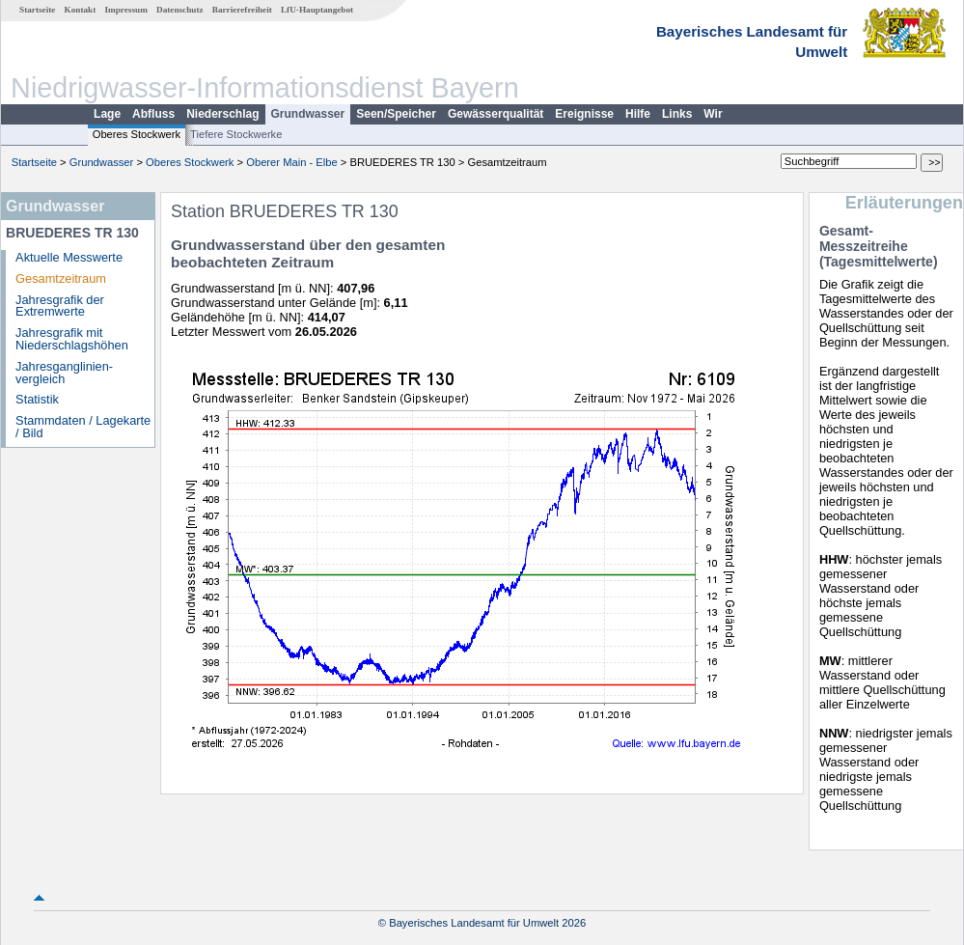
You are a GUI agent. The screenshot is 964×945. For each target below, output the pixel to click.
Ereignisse (584, 114)
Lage (107, 114)
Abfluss (153, 114)
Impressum (126, 9)
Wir (712, 114)
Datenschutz (180, 9)
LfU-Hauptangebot (317, 9)
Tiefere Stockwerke (236, 134)
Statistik (37, 399)
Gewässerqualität (495, 114)
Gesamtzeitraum (60, 278)
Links (677, 114)
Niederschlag (222, 114)
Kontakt (80, 9)
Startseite (37, 9)
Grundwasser (308, 114)
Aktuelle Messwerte (69, 257)
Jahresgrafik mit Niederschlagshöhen (71, 338)
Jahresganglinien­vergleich (64, 372)
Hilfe (637, 114)
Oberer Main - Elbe (292, 162)
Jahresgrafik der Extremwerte (59, 306)
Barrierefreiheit (242, 9)
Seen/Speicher (396, 114)
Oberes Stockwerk (136, 134)
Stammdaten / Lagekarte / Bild (83, 426)
